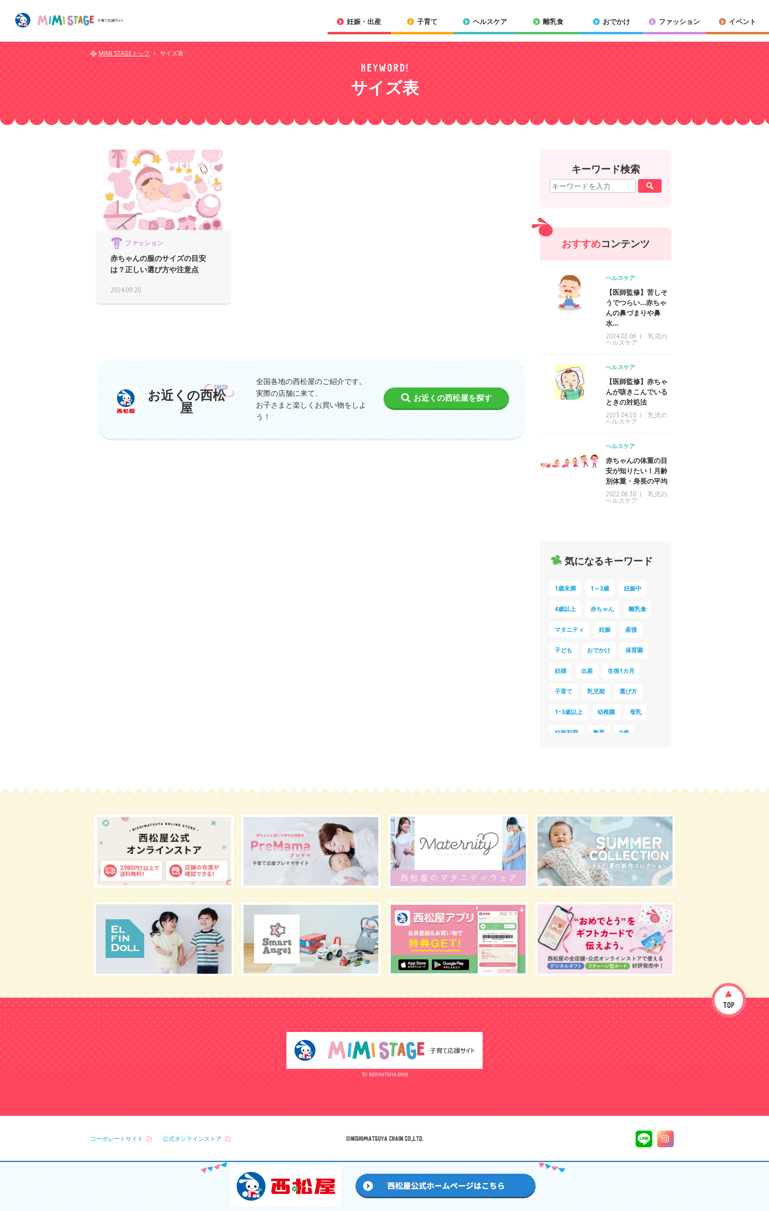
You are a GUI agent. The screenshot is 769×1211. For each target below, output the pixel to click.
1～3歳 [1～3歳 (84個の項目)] (599, 588)
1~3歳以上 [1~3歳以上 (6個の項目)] (569, 712)
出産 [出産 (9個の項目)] (587, 671)
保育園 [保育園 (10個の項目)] (634, 650)
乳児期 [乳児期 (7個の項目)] (596, 691)
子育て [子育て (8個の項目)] (563, 691)
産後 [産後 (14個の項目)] (631, 629)
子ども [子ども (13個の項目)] (563, 650)
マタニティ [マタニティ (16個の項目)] (569, 629)
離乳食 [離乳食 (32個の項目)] (637, 609)
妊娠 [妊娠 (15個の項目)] (605, 629)
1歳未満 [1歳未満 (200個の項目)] (565, 588)
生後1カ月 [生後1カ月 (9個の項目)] (621, 671)
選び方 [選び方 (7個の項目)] (628, 691)
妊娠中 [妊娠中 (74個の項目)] (632, 588)
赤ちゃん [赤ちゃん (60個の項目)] (602, 609)
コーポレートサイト (116, 1138)
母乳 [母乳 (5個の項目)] (635, 712)
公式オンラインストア (192, 1138)
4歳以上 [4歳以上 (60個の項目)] (565, 609)
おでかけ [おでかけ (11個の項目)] (599, 650)
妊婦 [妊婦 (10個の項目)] (560, 671)
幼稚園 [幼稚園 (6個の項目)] (606, 712)
